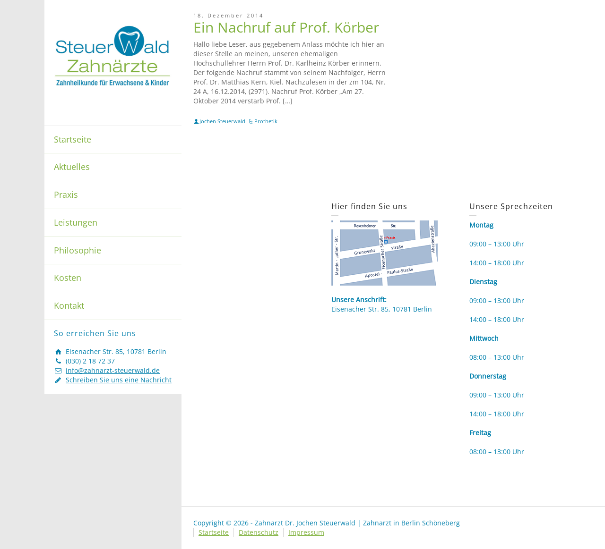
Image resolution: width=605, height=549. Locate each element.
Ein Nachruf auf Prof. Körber (286, 27)
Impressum (306, 532)
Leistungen (75, 222)
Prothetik (265, 121)
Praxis (66, 194)
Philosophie (77, 250)
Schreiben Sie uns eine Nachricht (119, 379)
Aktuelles (72, 166)
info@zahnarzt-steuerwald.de (113, 370)
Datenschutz (258, 532)
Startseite (72, 139)
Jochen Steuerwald (222, 121)
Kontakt (69, 305)
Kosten (67, 277)
